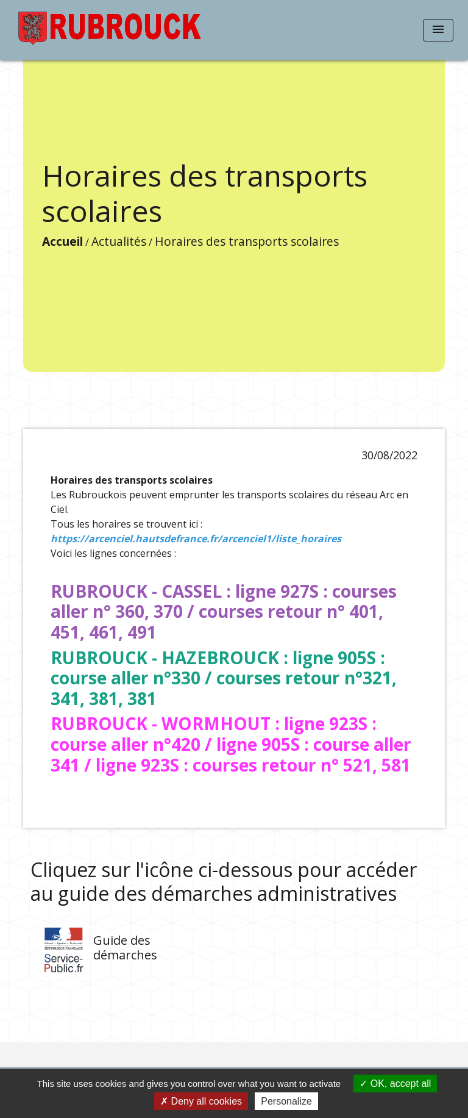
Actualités (118, 241)
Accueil (62, 241)
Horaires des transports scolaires (247, 241)
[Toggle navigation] (438, 30)
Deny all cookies (201, 1101)
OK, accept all (395, 1083)
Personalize (286, 1101)
